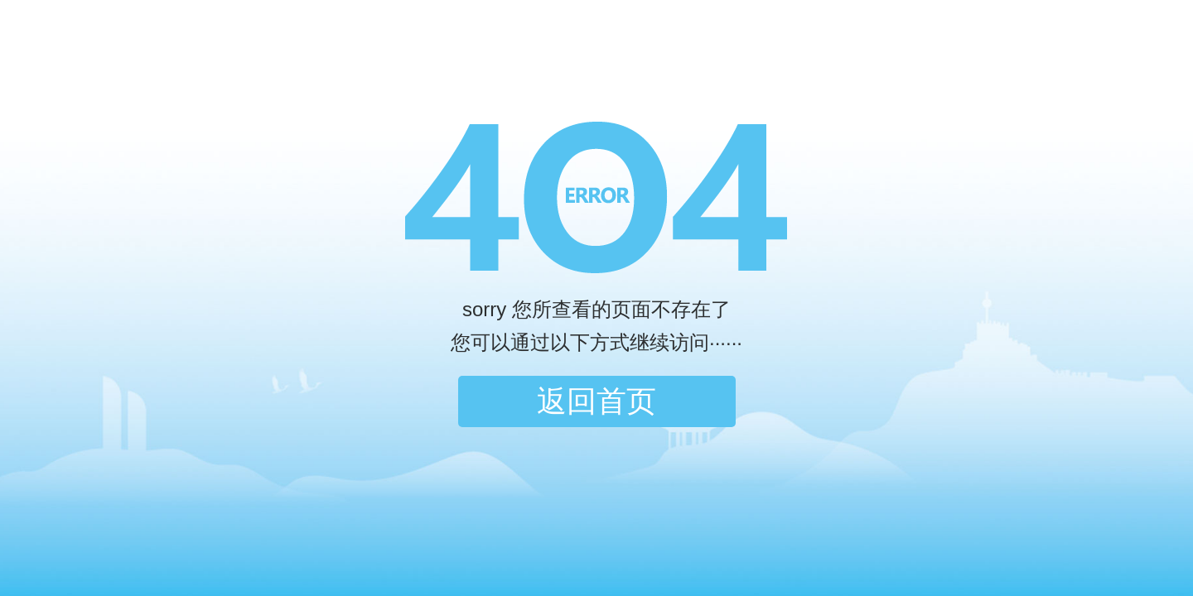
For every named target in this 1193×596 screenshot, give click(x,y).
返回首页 (596, 401)
